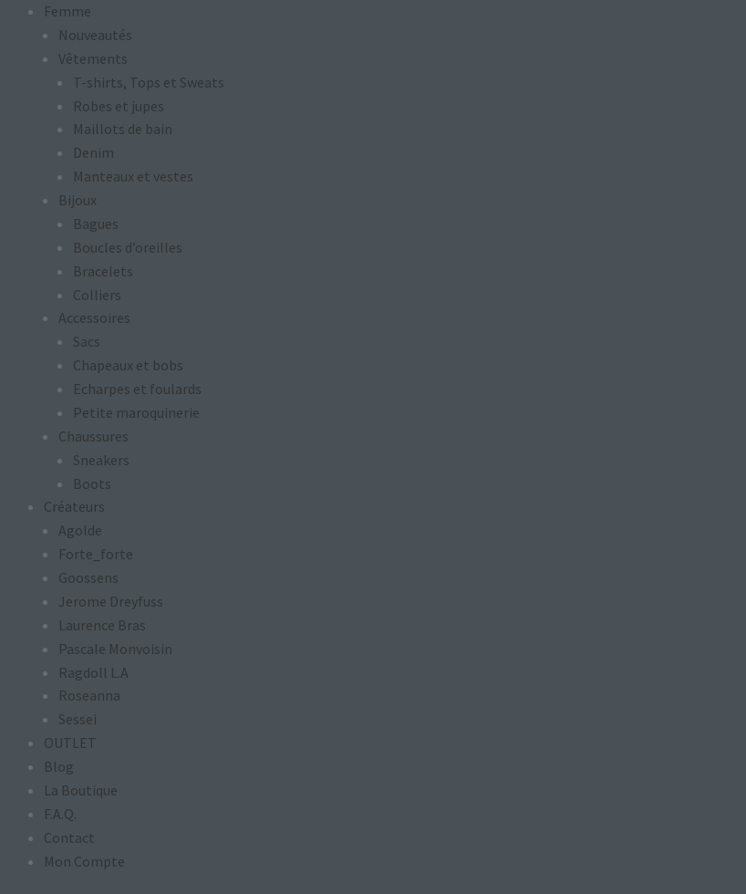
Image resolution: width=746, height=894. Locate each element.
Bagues (96, 223)
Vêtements (93, 58)
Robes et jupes (118, 106)
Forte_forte (95, 554)
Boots (92, 483)
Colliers (97, 295)
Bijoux (77, 200)
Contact (69, 837)
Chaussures (93, 436)
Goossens (88, 577)
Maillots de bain (122, 129)
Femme (67, 11)
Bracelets (103, 271)
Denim (93, 152)
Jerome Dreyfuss (110, 601)
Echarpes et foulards (137, 388)
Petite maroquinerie (136, 412)
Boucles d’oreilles (127, 247)
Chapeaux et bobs (128, 365)
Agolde (80, 530)
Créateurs (74, 506)
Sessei (77, 719)
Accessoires (94, 317)
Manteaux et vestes (133, 176)
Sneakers (101, 460)
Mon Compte (84, 861)
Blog (59, 766)
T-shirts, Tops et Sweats (148, 82)
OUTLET (70, 742)
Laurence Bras (102, 625)
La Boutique (81, 790)
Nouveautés (95, 35)
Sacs (86, 341)
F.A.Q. (60, 814)
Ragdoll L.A (93, 672)
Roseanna (89, 695)
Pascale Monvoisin (115, 648)
